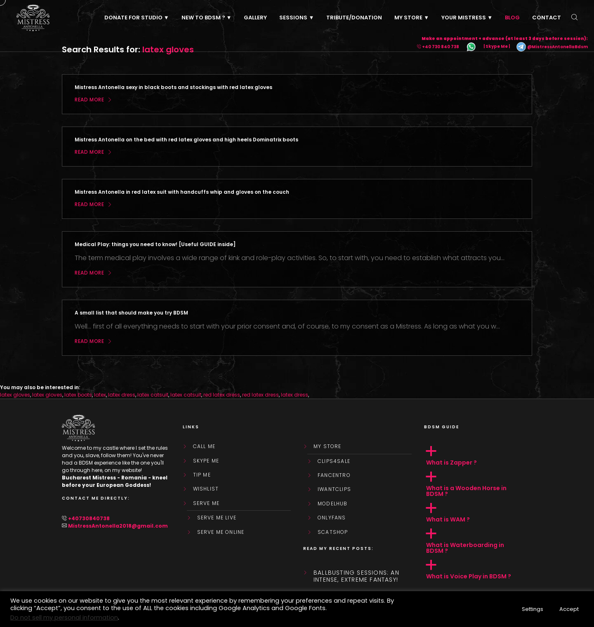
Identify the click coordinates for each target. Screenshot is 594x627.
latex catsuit (152, 394)
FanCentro (334, 475)
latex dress (121, 394)
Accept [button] (569, 609)
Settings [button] (532, 609)
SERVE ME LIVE (217, 518)
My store (328, 446)
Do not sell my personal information (64, 617)
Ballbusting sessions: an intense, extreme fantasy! (356, 576)
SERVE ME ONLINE (221, 532)
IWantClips (334, 489)
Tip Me (202, 475)
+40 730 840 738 (440, 47)
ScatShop (333, 532)
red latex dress (221, 394)
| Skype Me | (496, 47)
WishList (206, 489)
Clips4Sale (334, 461)
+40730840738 (89, 518)
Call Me (204, 446)
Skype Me (206, 461)
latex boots (78, 394)
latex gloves (15, 394)
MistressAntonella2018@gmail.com (118, 525)
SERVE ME (206, 503)
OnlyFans (332, 518)
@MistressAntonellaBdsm (552, 47)
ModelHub (333, 504)
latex (100, 394)
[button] (478, 455)
